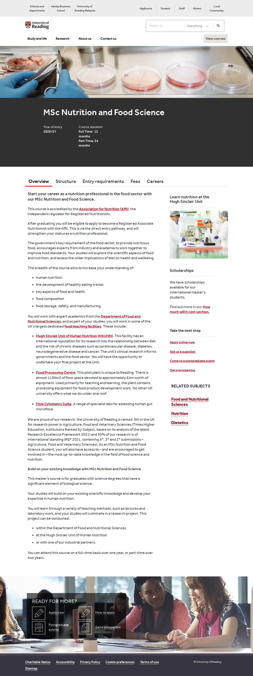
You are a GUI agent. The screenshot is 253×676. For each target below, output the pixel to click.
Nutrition (179, 413)
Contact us (108, 39)
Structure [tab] (66, 181)
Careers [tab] (155, 181)
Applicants (146, 8)
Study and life (37, 39)
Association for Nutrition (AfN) (104, 209)
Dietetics (179, 422)
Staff (182, 8)
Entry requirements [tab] (103, 181)
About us (85, 39)
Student (165, 8)
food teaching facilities (82, 326)
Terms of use (149, 662)
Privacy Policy (90, 662)
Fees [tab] (135, 181)
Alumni (197, 8)
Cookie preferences (120, 662)
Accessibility (65, 662)
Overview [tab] (39, 181)
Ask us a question (182, 352)
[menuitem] (37, 8)
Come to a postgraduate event (192, 361)
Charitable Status (38, 662)
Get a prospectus (182, 370)
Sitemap (31, 668)
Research (62, 39)
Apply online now (182, 342)
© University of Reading (207, 661)
